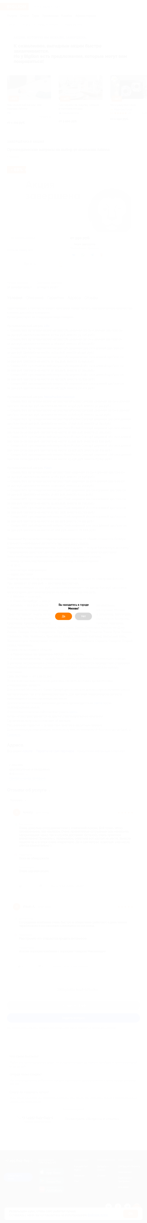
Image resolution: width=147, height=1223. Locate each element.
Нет (83, 616)
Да (63, 616)
